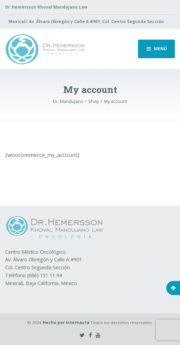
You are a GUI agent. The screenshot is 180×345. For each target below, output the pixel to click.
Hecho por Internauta (66, 322)
